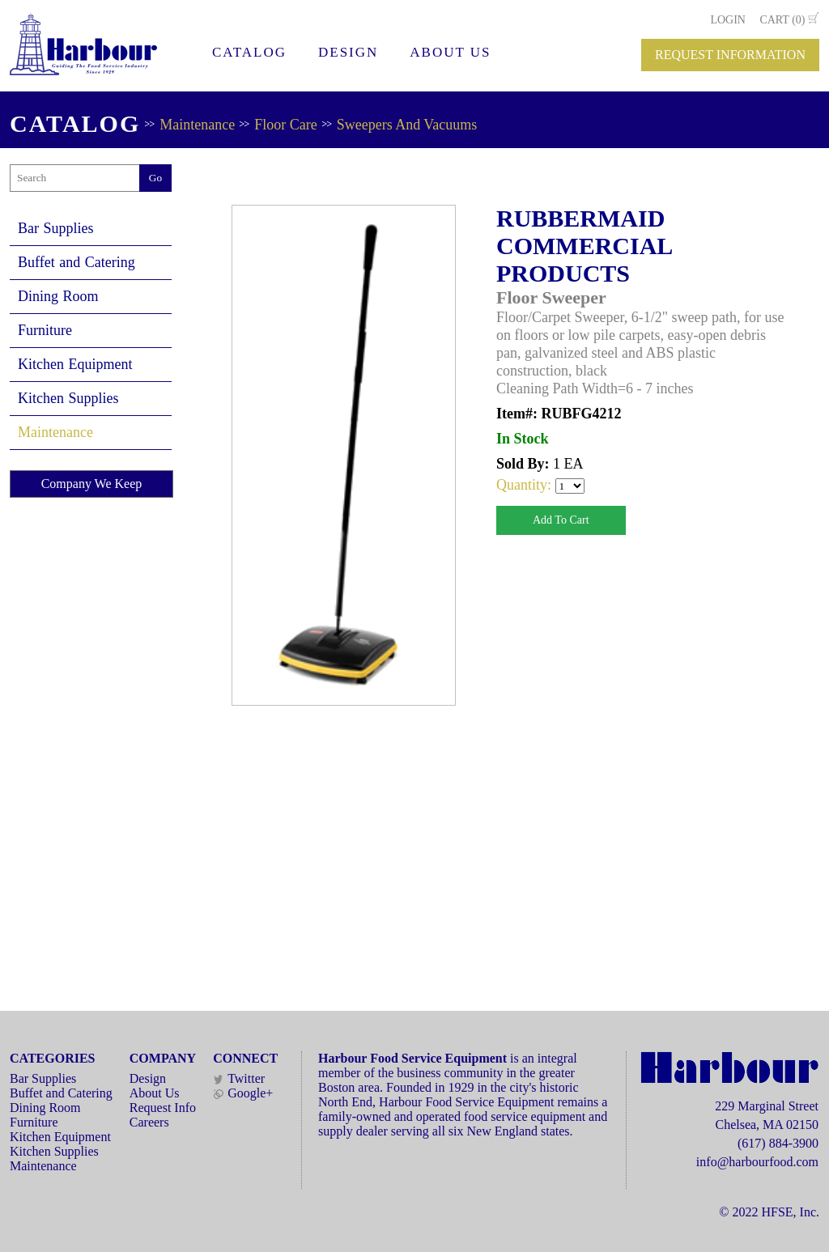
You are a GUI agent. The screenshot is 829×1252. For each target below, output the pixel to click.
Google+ (243, 1093)
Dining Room (58, 296)
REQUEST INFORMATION (730, 55)
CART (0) (782, 20)
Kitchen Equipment (75, 364)
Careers (149, 1122)
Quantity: (525, 485)
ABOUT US (450, 52)
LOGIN (728, 20)
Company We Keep (91, 483)
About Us (155, 1093)
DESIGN (348, 52)
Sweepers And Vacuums (407, 125)
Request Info (163, 1107)
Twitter (239, 1078)
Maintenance (197, 125)
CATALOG (249, 52)
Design (148, 1078)
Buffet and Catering (76, 262)
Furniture (45, 330)
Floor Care (285, 125)
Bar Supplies (56, 228)
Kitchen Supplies (68, 398)
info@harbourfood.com (757, 1162)
